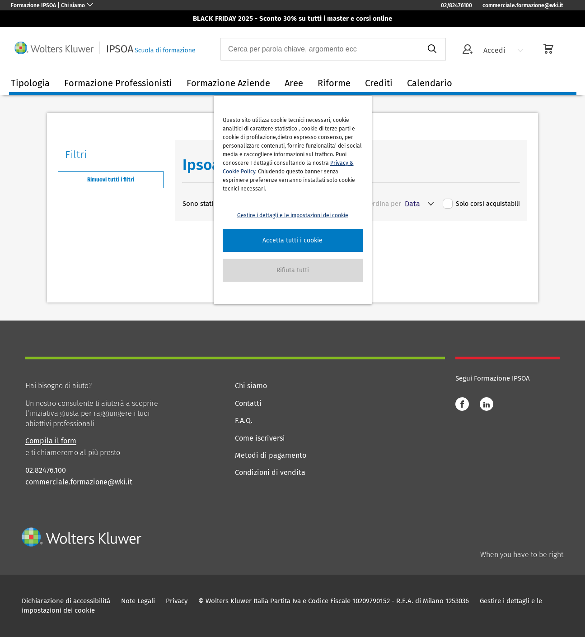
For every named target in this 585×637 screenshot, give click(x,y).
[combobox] (319, 49)
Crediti (379, 83)
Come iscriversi (260, 438)
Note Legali (138, 601)
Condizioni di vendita (270, 472)
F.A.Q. (244, 420)
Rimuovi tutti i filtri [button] (110, 180)
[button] (293, 240)
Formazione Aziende (228, 83)
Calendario (429, 83)
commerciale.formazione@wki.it (522, 5)
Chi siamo (251, 385)
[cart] (548, 50)
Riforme (334, 83)
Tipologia (30, 83)
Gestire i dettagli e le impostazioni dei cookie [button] (292, 215)
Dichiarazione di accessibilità (66, 601)
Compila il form (50, 441)
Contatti (248, 403)
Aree (294, 83)
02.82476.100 (45, 470)
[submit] (431, 49)
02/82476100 (456, 5)
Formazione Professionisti (118, 83)
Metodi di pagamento (270, 455)
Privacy (176, 601)
